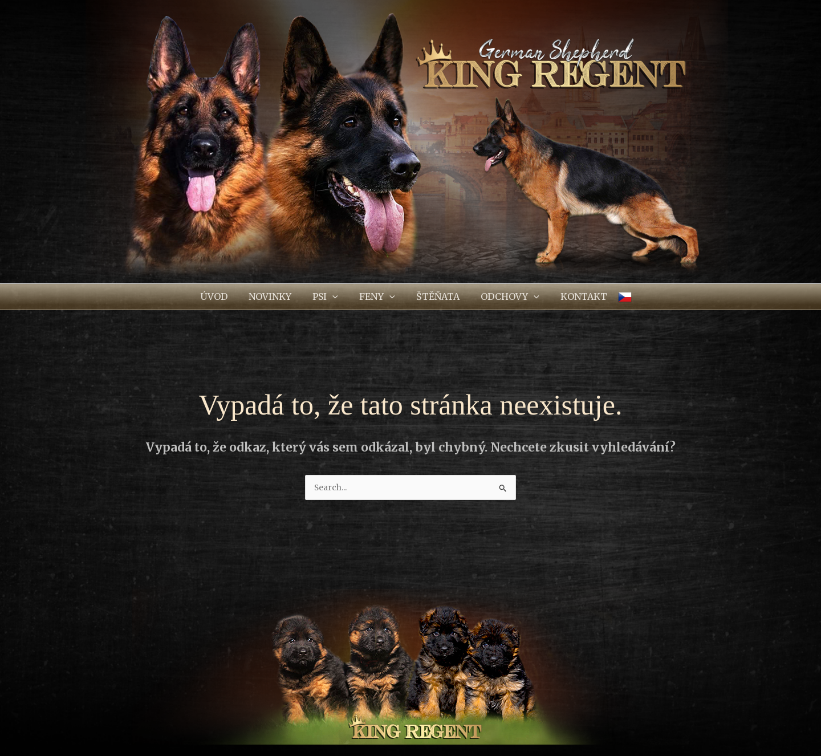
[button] (329, 297)
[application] (336, 297)
